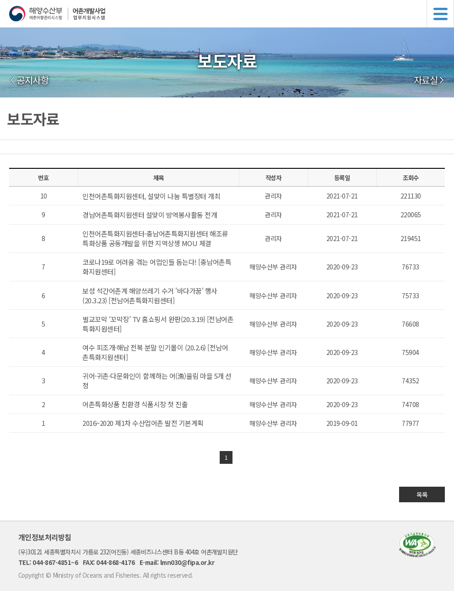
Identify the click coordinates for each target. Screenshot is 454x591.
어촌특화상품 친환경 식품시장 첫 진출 (135, 404)
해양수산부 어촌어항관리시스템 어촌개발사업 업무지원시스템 (231, 13)
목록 (422, 494)
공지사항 (32, 80)
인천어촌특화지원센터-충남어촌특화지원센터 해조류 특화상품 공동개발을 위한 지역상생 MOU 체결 (155, 238)
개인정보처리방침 (44, 537)
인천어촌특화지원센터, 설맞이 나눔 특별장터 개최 (151, 196)
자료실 (426, 80)
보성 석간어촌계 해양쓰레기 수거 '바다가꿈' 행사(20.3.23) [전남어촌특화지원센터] (149, 295)
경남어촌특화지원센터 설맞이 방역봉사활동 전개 (149, 215)
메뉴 (440, 13)
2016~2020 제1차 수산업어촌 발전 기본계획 (143, 423)
